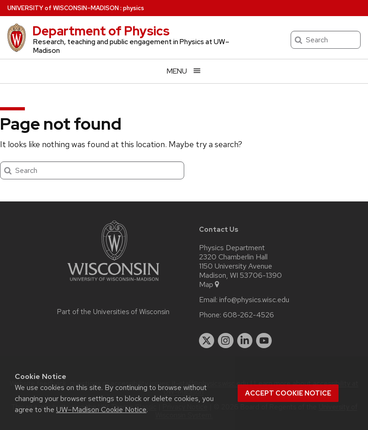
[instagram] (226, 341)
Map (210, 284)
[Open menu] (184, 71)
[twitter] (207, 341)
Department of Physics (100, 31)
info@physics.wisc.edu (254, 299)
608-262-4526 (248, 315)
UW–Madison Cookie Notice (101, 409)
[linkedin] (245, 341)
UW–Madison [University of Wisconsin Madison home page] (63, 8)
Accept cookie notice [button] (288, 393)
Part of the (113, 311)
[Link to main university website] (113, 282)
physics (133, 8)
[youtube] (264, 341)
